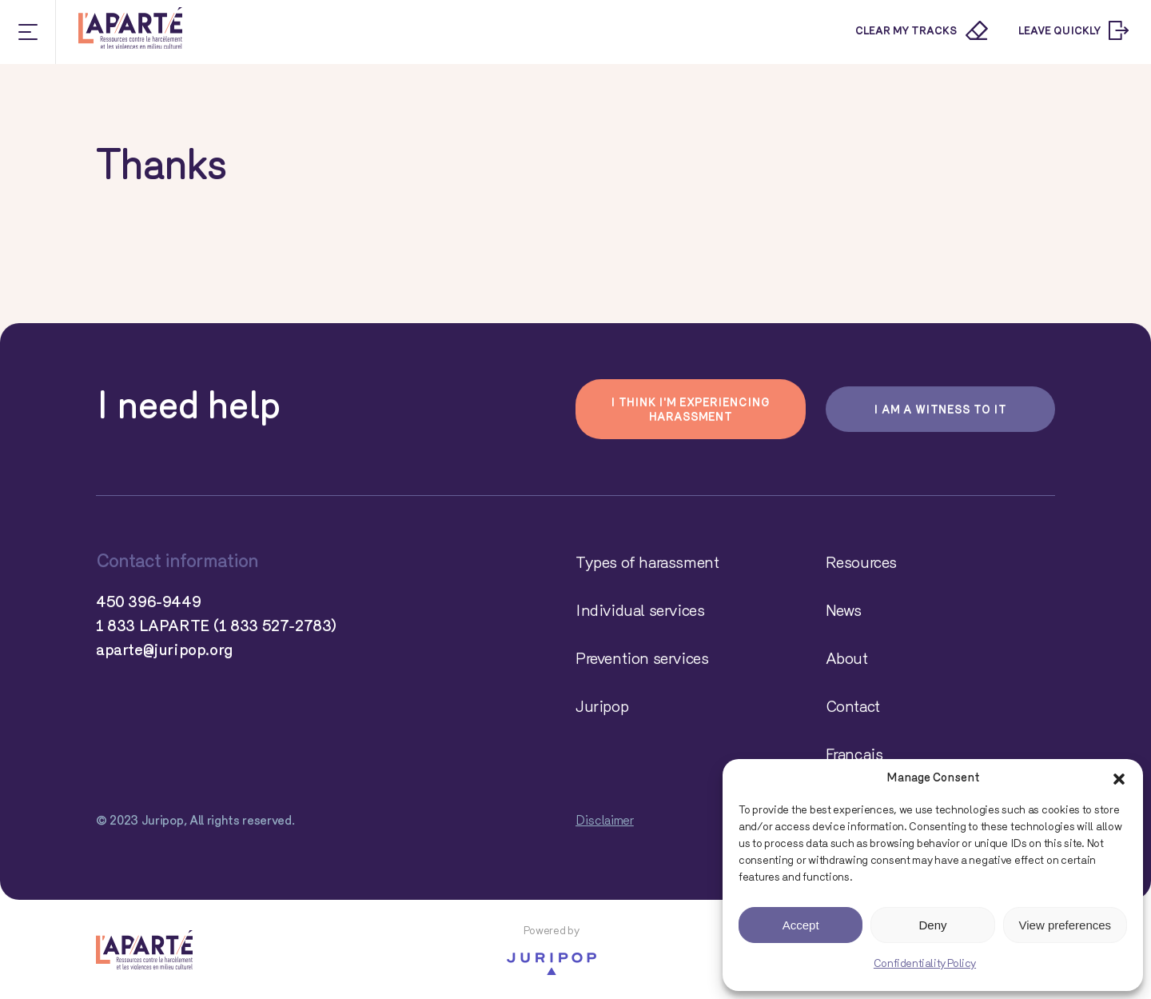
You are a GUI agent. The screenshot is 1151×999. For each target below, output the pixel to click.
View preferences (1065, 925)
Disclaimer (605, 821)
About (847, 660)
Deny (932, 925)
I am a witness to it (940, 411)
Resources (861, 564)
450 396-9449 (148, 603)
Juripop (602, 708)
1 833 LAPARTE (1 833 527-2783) (216, 627)
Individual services (640, 612)
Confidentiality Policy (925, 964)
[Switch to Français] (941, 756)
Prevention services (642, 660)
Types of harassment (647, 564)
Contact (853, 708)
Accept (801, 925)
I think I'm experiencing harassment (690, 411)
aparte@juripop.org (164, 651)
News (844, 612)
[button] (1119, 779)
